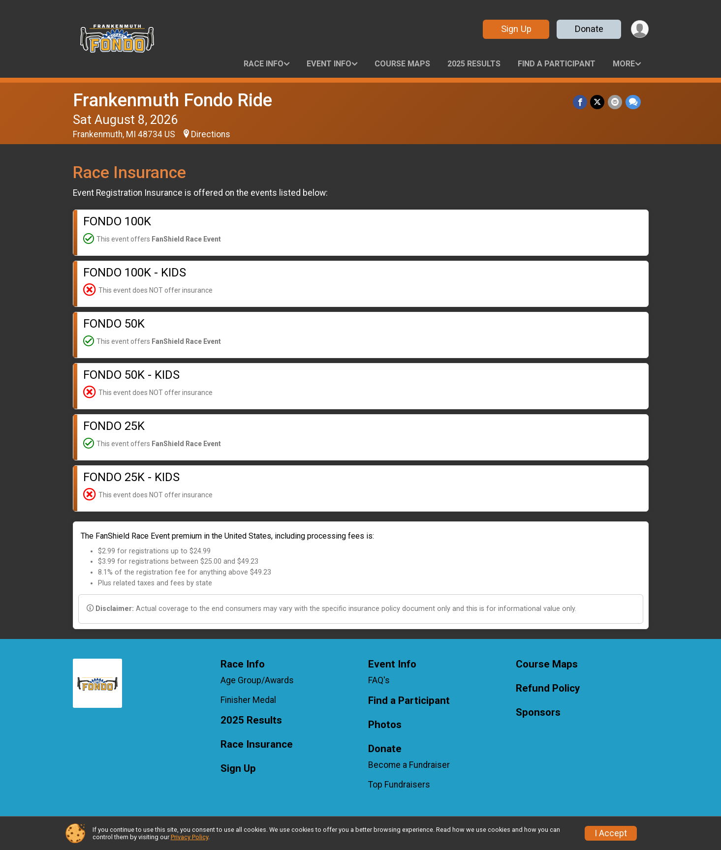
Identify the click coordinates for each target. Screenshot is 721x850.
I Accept (611, 833)
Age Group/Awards (257, 680)
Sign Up (515, 29)
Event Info (329, 63)
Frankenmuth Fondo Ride (172, 100)
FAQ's (379, 680)
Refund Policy (548, 688)
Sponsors (538, 712)
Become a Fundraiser (409, 765)
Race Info (263, 63)
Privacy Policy (189, 837)
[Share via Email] (615, 102)
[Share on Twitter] (598, 102)
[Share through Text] (633, 102)
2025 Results (474, 63)
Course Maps (402, 63)
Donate (588, 29)
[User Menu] (639, 29)
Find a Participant (557, 63)
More (624, 63)
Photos (385, 724)
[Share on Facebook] (581, 102)
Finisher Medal (248, 700)
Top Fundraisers (399, 784)
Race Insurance (256, 744)
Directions (210, 134)
